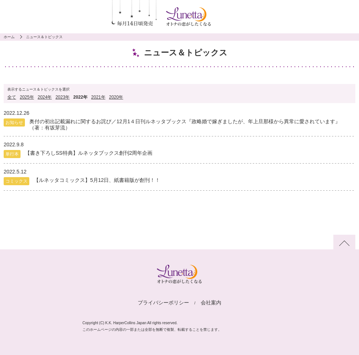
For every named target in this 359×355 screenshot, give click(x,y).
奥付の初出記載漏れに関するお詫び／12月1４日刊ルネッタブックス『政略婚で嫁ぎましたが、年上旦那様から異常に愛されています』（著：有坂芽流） (184, 124)
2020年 (116, 97)
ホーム (9, 37)
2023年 (62, 97)
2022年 (80, 97)
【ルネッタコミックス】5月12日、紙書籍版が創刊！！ (97, 180)
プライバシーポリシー (163, 302)
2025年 (27, 97)
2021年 (98, 97)
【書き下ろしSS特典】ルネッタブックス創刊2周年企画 (88, 153)
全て (11, 97)
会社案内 (211, 302)
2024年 (45, 97)
